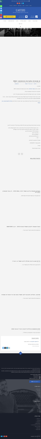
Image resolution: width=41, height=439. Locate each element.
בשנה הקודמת (32, 88)
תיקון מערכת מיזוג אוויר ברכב (35, 424)
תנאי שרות (10, 5)
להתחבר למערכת (34, 341)
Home (36, 35)
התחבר (30, 5)
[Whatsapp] (1, 6)
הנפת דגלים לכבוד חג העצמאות (19, 154)
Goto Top (21, 353)
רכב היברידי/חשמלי (28, 83)
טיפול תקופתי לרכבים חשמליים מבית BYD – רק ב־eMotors (23, 226)
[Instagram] (1, 17)
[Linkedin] (1, 13)
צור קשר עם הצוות (34, 381)
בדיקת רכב (38, 420)
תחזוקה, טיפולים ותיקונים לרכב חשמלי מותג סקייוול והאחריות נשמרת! (21, 294)
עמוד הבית (35, 20)
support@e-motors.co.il (35, 378)
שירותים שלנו (11, 20)
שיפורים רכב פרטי (37, 426)
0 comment (17, 83)
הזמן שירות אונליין (10, 16)
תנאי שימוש (15, 5)
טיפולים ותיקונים (37, 423)
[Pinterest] (1, 15)
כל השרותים (38, 418)
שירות (39, 393)
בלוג (17, 20)
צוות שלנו (38, 395)
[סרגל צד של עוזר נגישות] (1, 1)
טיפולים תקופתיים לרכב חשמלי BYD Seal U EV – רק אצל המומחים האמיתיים (21, 192)
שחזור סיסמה (19, 5)
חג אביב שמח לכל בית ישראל (22, 154)
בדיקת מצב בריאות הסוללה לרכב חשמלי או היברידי (26, 261)
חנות (30, 20)
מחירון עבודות (38, 429)
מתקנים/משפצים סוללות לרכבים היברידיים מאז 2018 (26, 329)
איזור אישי (27, 5)
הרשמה (23, 5)
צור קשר (20, 23)
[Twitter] (1, 11)
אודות (5, 20)
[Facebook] (1, 8)
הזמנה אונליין (23, 20)
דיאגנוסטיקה (38, 421)
